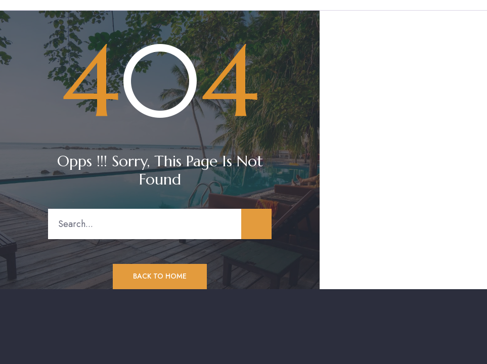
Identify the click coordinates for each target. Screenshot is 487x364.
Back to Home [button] (160, 276)
